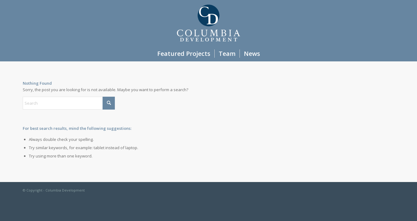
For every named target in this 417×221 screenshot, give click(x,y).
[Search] (69, 103)
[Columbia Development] (208, 23)
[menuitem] (183, 53)
